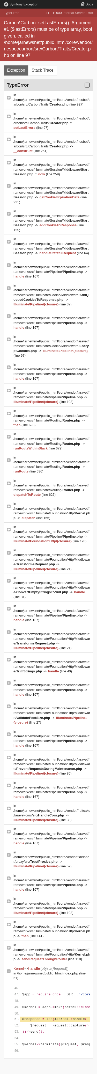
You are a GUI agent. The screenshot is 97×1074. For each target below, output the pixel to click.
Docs (87, 4)
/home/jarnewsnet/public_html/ (48, 973)
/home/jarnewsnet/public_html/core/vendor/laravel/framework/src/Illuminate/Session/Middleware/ (51, 169)
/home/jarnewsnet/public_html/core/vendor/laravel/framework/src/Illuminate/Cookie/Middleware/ (51, 294)
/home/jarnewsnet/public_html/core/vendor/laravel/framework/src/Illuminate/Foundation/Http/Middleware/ (51, 559)
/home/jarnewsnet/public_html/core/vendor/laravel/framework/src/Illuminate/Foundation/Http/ (51, 513)
